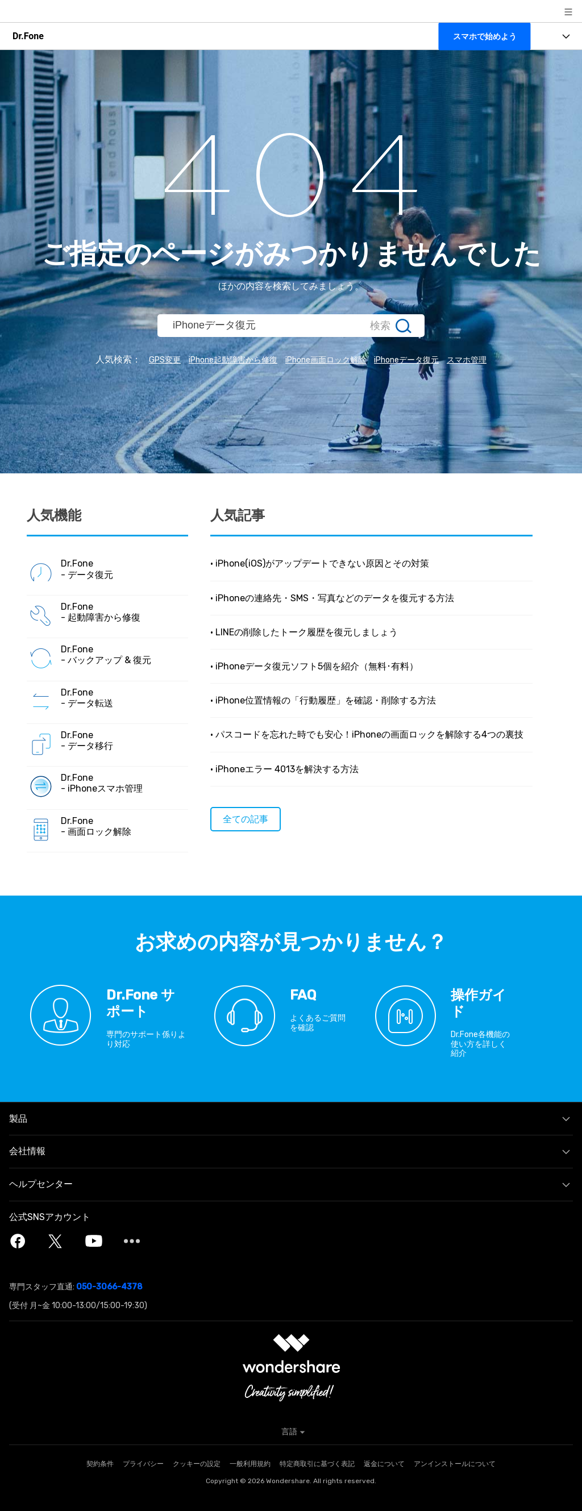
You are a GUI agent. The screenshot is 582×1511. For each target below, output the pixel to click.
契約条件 (100, 1464)
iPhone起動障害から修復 (221, 359)
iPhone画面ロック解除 (326, 359)
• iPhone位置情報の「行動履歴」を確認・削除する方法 (323, 700)
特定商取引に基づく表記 (317, 1464)
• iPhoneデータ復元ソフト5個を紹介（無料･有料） (314, 665)
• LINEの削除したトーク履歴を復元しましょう (304, 631)
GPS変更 (144, 359)
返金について (384, 1464)
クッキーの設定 (197, 1464)
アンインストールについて (455, 1464)
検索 (380, 325)
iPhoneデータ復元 (418, 359)
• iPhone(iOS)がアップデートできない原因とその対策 (319, 563)
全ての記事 (245, 818)
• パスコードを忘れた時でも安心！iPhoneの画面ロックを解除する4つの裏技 (366, 734)
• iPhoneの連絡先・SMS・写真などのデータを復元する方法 (332, 597)
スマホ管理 (487, 359)
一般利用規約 (250, 1464)
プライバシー (143, 1464)
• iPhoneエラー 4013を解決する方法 (284, 768)
